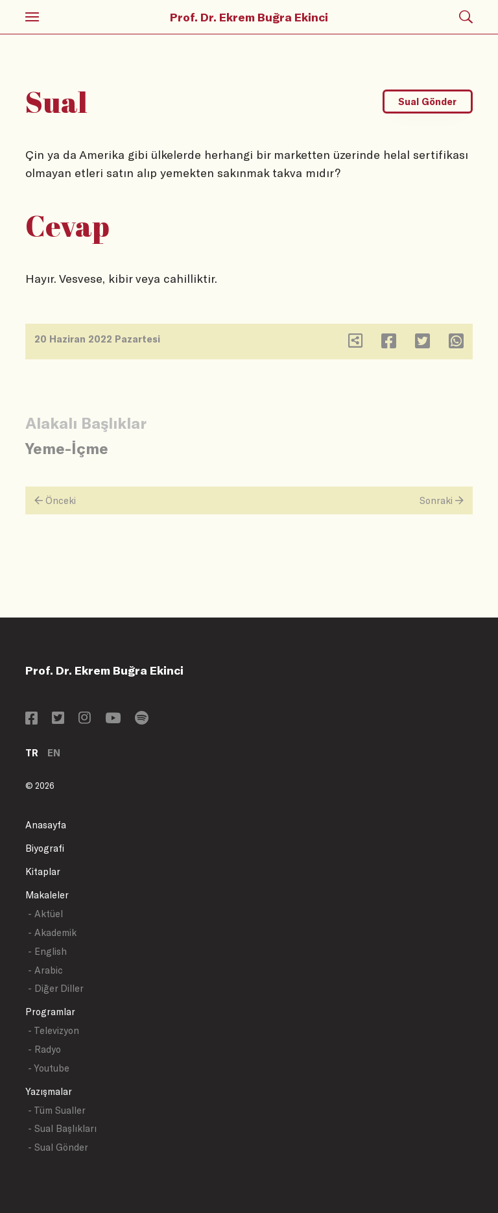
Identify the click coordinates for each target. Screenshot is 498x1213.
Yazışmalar (48, 1091)
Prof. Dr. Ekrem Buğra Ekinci (249, 17)
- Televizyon (53, 1030)
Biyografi (44, 848)
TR (31, 752)
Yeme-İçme (66, 447)
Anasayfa (45, 824)
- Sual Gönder (58, 1147)
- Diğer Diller (56, 988)
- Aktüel (45, 913)
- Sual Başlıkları (62, 1128)
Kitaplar (42, 871)
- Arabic (45, 970)
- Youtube (48, 1068)
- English (47, 951)
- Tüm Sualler (57, 1110)
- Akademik (52, 932)
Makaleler (47, 894)
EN (53, 752)
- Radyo (44, 1049)
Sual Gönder (427, 101)
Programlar (50, 1011)
